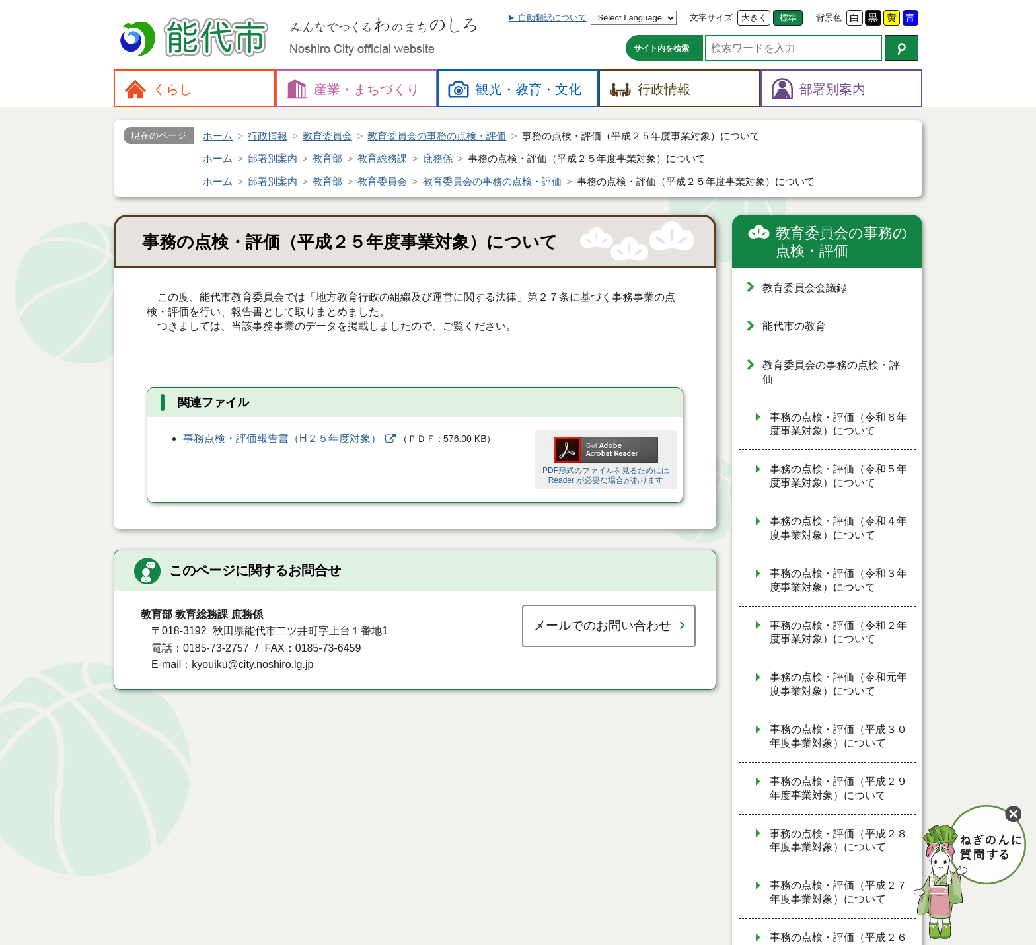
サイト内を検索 (661, 48)
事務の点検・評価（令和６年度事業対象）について (838, 424)
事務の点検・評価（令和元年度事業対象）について (838, 684)
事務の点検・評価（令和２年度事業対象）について (838, 632)
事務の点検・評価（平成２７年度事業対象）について (838, 892)
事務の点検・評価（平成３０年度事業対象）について (838, 736)
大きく (754, 17)
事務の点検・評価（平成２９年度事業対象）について (838, 788)
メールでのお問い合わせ (602, 625)
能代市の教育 (794, 326)
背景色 (829, 17)
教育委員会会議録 (804, 287)
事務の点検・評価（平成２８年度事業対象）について (838, 840)
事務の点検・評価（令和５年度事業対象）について (838, 475)
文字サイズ (711, 17)
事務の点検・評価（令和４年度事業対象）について (838, 528)
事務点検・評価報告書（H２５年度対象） (282, 438)
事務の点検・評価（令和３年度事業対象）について (838, 580)
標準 (788, 17)
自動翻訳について (552, 17)
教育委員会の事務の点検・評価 (842, 242)
